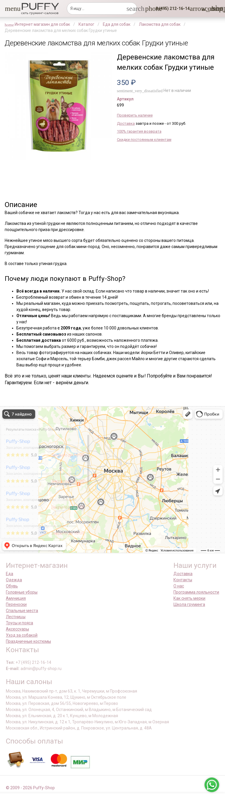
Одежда (14, 579)
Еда (9, 573)
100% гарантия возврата (139, 131)
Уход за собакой (22, 635)
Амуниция (16, 598)
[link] (205, 8)
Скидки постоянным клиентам (144, 139)
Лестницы (15, 616)
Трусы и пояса (19, 623)
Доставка (126, 123)
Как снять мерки (189, 598)
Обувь (12, 586)
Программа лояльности (196, 592)
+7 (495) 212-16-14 (33, 662)
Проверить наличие (135, 115)
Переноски (16, 604)
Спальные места (22, 610)
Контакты (182, 579)
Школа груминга (189, 604)
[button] (8, 8)
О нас (178, 586)
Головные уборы (22, 592)
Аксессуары (17, 629)
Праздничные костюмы (28, 641)
